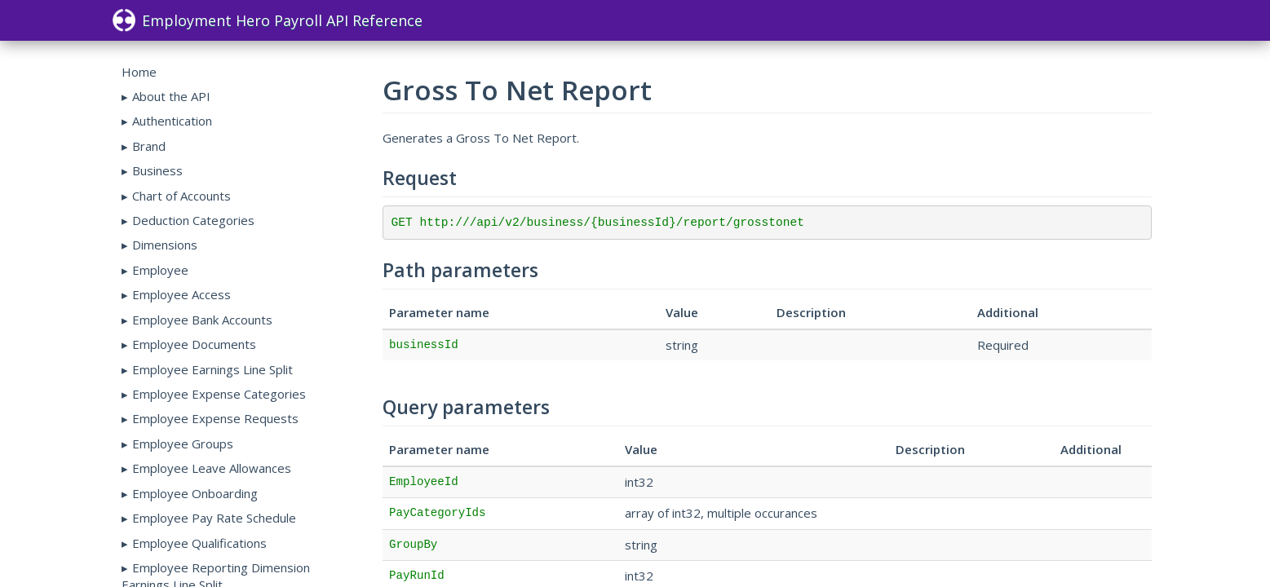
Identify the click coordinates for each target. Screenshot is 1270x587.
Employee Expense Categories (219, 394)
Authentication (172, 121)
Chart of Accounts (181, 196)
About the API (171, 96)
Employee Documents (194, 344)
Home (139, 72)
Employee (160, 270)
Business (157, 170)
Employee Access (181, 294)
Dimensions (164, 244)
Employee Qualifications (199, 543)
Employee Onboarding (195, 493)
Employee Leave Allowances (211, 468)
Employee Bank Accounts (202, 319)
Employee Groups (182, 443)
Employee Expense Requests (215, 418)
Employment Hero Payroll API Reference (268, 20)
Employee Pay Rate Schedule (214, 518)
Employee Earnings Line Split (212, 369)
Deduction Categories (193, 220)
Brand (149, 146)
